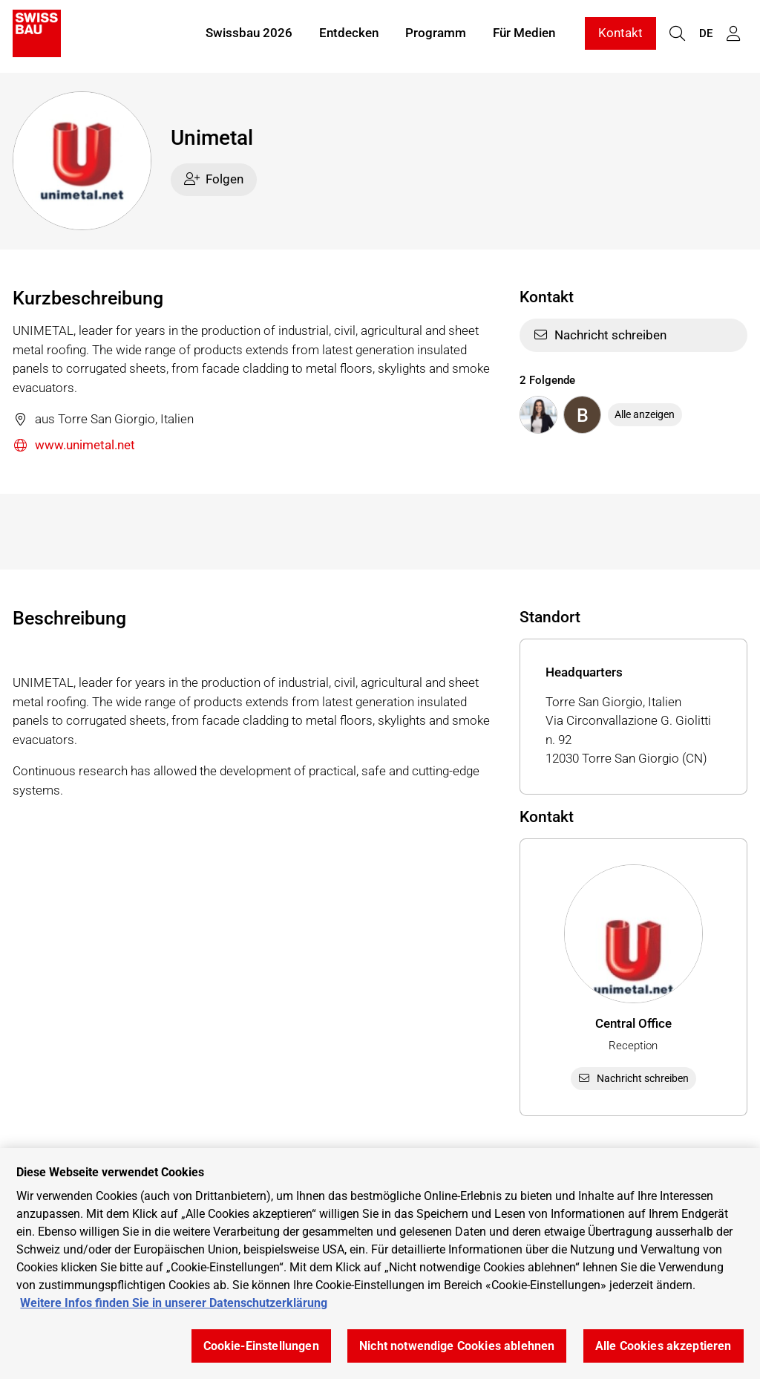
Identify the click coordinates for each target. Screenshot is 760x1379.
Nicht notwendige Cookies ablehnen (456, 1346)
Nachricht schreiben (600, 334)
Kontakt (620, 35)
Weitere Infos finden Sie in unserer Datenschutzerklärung (173, 1303)
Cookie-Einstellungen (261, 1346)
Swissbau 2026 (249, 35)
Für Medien (524, 35)
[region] (380, 1263)
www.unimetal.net (74, 446)
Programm (435, 35)
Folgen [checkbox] (214, 179)
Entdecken (349, 35)
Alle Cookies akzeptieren (663, 1346)
